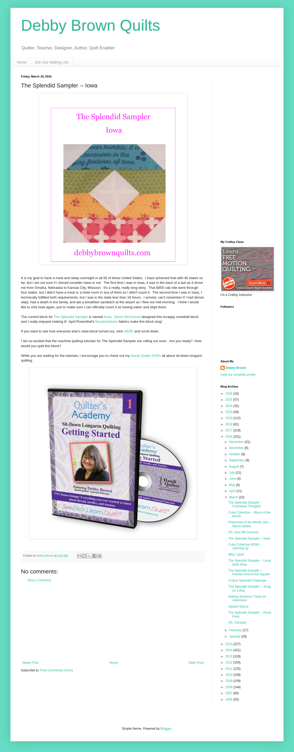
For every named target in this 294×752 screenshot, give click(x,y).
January (235, 636)
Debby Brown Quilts (90, 25)
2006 (229, 699)
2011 (229, 669)
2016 (229, 436)
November (237, 448)
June (233, 479)
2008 (229, 687)
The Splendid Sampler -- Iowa (249, 538)
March (234, 497)
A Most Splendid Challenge (247, 580)
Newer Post (30, 663)
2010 (229, 675)
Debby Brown (236, 368)
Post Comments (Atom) (56, 670)
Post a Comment (39, 580)
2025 (229, 399)
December (237, 442)
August (234, 466)
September (237, 460)
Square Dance (238, 606)
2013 (229, 656)
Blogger (165, 728)
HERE (129, 331)
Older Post (195, 663)
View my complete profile (237, 375)
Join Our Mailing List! (51, 62)
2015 (229, 644)
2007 (229, 693)
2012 (229, 662)
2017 (229, 430)
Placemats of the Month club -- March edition (249, 524)
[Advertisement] (113, 621)
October (235, 454)
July (232, 472)
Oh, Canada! (237, 622)
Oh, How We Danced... (244, 532)
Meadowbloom (106, 321)
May (232, 485)
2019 (229, 418)
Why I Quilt (236, 554)
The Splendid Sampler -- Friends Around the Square (249, 572)
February (236, 630)
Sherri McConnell (127, 317)
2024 (229, 406)
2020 (229, 412)
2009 (229, 681)
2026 (229, 393)
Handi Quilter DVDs (146, 356)
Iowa (107, 317)
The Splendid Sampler (71, 317)
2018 (229, 424)
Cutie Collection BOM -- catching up (244, 546)
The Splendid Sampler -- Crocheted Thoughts (245, 504)
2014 (229, 650)
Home (22, 62)
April (232, 491)
